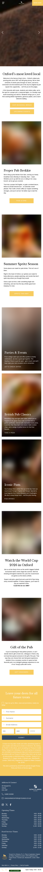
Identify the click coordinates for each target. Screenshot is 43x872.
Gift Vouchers (21, 672)
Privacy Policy (14, 865)
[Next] (39, 33)
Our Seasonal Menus (22, 105)
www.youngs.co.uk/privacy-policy (14, 756)
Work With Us (5, 865)
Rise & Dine (22, 200)
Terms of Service (23, 768)
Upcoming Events (22, 111)
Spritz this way (21, 293)
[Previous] (3, 33)
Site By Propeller (24, 865)
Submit (21, 737)
